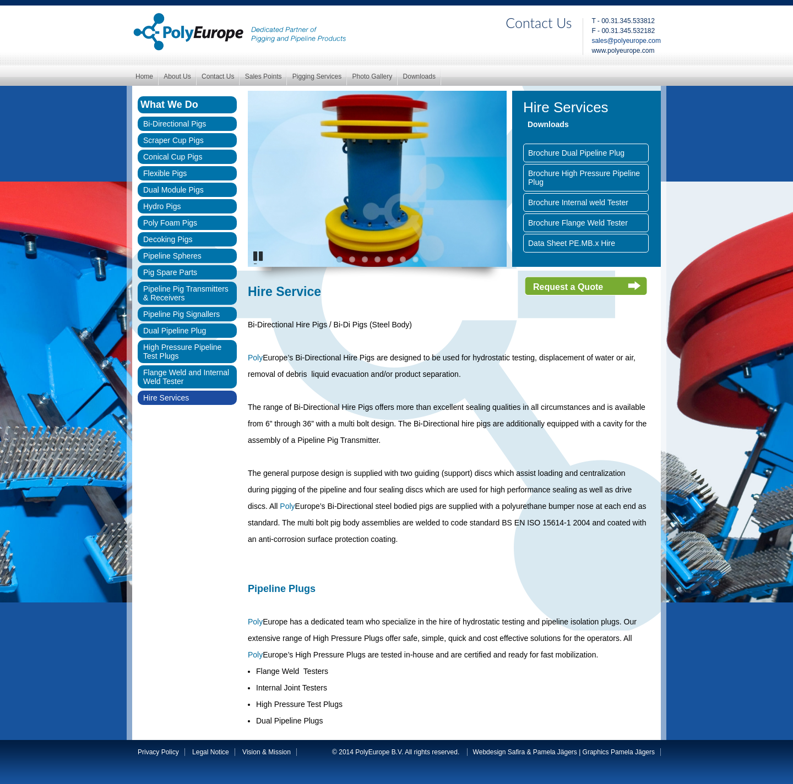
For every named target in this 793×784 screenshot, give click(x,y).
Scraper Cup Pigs (173, 140)
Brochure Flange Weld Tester (578, 222)
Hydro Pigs (162, 206)
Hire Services (166, 397)
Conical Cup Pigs (172, 156)
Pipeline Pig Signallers (181, 314)
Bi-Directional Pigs (174, 123)
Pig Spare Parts (170, 272)
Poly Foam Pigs (170, 222)
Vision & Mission (266, 752)
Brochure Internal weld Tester (578, 202)
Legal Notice (210, 752)
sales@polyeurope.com (626, 41)
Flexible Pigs (165, 173)
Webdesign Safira (499, 752)
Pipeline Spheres (172, 255)
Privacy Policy (158, 752)
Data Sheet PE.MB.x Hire (571, 243)
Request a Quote (568, 287)
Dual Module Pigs (173, 189)
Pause (260, 263)
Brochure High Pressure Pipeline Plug (584, 178)
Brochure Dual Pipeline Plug (576, 153)
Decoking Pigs (168, 239)
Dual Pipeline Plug (174, 330)
